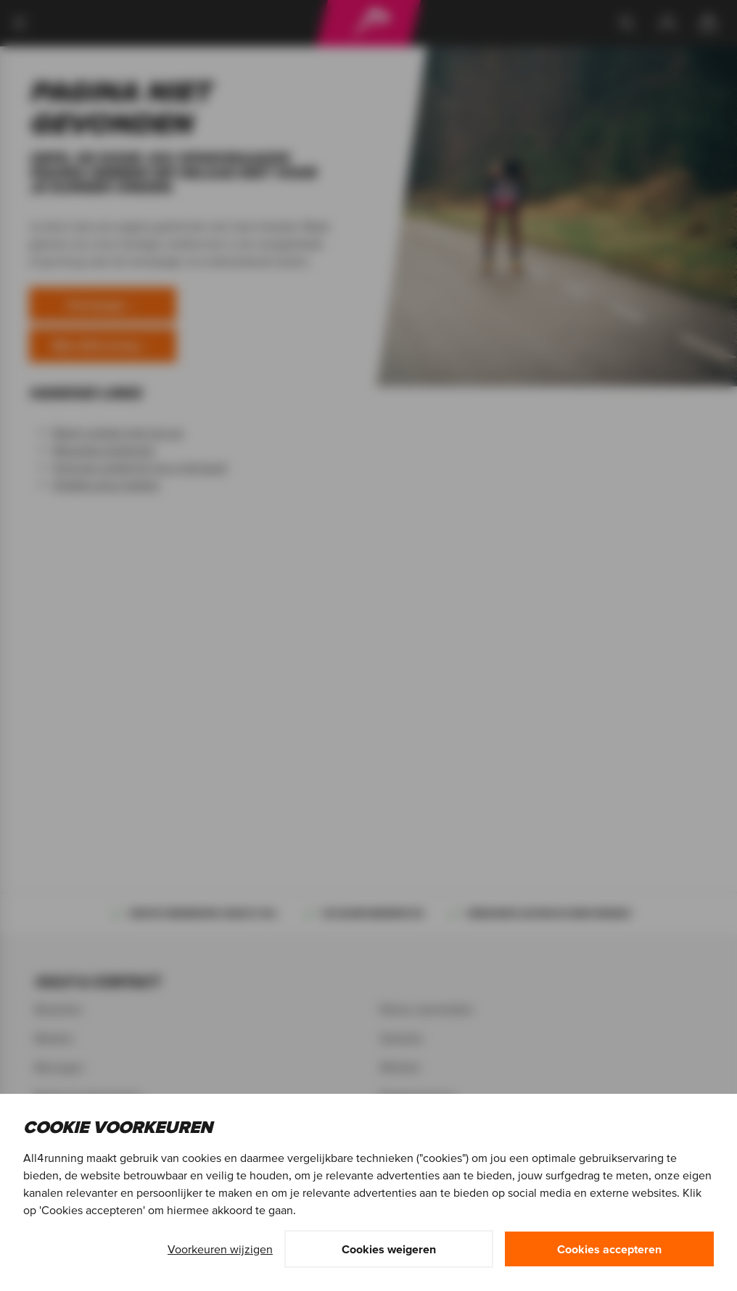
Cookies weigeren (389, 1248)
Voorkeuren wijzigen (220, 1248)
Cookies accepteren (609, 1248)
